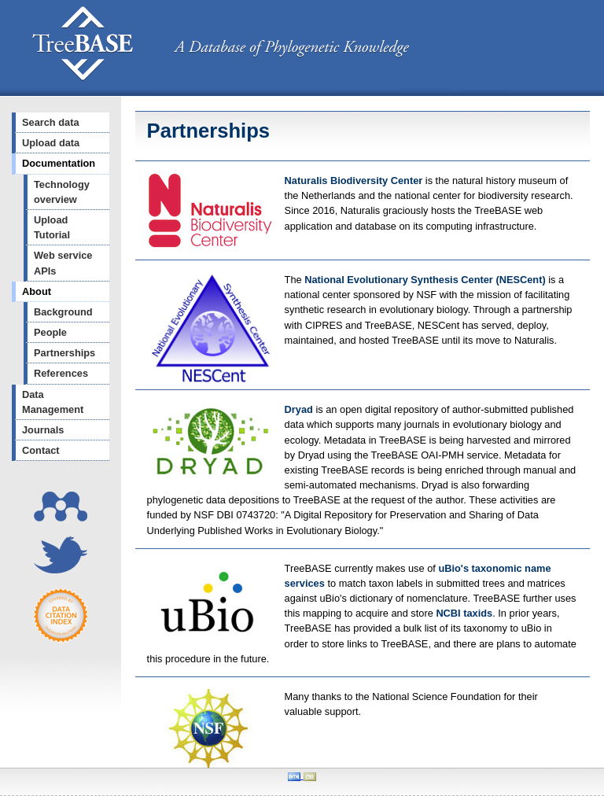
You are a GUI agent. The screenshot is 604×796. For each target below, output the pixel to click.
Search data (50, 122)
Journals (43, 430)
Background (63, 312)
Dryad (299, 409)
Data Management (52, 402)
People (50, 332)
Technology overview (62, 192)
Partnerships (64, 353)
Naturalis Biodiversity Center (355, 180)
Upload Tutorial (52, 227)
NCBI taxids (464, 613)
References (61, 373)
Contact (41, 450)
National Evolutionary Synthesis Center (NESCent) (426, 280)
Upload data (50, 143)
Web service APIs (63, 262)
